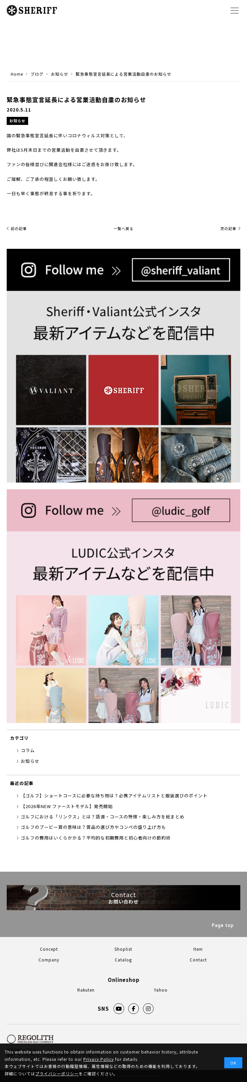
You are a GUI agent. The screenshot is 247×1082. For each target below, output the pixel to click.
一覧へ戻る (123, 228)
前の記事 (19, 228)
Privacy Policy (98, 1059)
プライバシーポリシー (57, 1073)
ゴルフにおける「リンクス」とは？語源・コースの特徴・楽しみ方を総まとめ (102, 816)
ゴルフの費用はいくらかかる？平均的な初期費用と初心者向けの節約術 (96, 838)
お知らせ (17, 120)
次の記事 (228, 228)
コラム (28, 750)
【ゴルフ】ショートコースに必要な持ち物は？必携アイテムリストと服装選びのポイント (114, 795)
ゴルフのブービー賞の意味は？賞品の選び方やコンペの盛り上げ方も (93, 827)
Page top (223, 926)
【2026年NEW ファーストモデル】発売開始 (67, 806)
